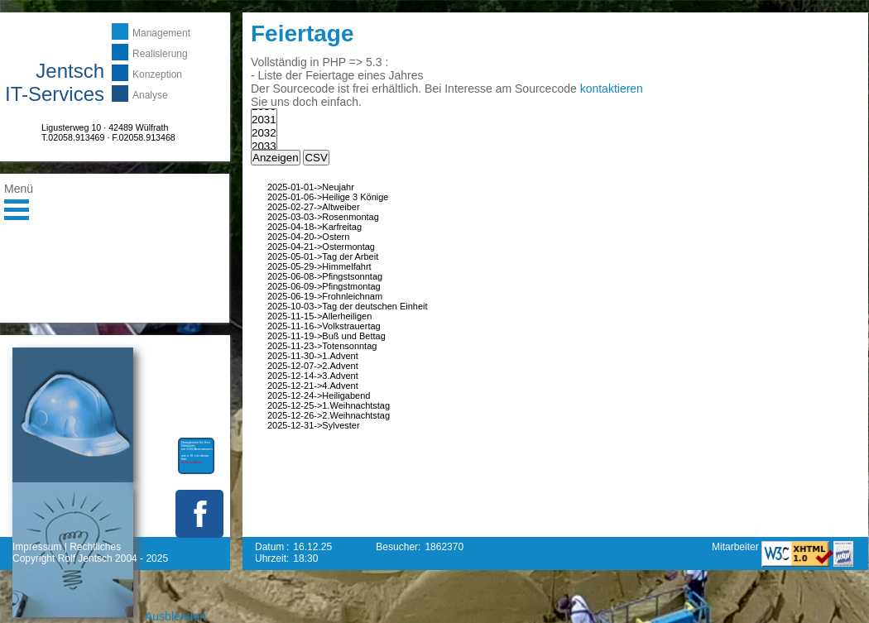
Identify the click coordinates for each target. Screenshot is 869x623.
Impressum (36, 547)
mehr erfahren (191, 462)
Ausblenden (175, 616)
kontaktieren (611, 88)
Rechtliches (95, 547)
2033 (264, 146)
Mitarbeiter (736, 547)
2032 (264, 133)
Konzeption (157, 74)
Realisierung (160, 54)
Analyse (150, 95)
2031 (264, 120)
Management (161, 33)
